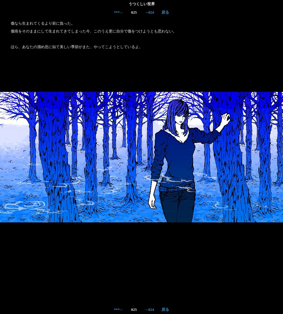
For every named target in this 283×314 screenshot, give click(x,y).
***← (119, 12)
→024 (149, 12)
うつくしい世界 (141, 4)
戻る (165, 12)
